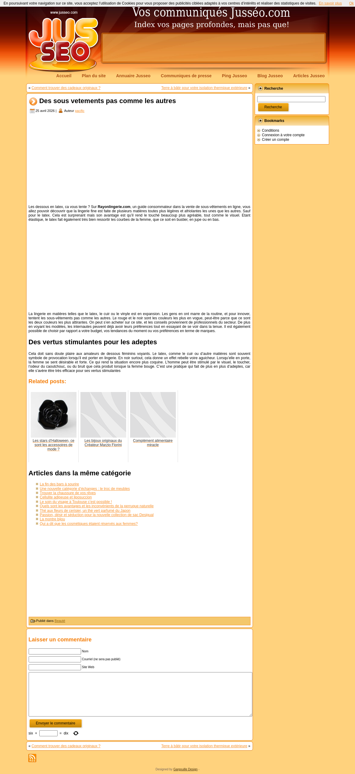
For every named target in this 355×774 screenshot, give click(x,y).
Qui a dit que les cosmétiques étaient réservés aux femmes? (89, 524)
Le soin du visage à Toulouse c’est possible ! (76, 502)
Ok (351, 3)
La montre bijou (52, 519)
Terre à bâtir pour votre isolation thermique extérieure (204, 88)
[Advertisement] (214, 47)
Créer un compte (275, 139)
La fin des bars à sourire (59, 484)
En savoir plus (330, 3)
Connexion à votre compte (283, 135)
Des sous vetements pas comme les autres (107, 101)
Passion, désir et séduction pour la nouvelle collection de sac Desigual (97, 515)
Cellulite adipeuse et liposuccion (66, 497)
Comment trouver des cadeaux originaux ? (66, 88)
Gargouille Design (185, 769)
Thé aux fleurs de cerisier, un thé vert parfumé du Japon (85, 510)
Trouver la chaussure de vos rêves (68, 493)
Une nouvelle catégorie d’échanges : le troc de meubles (85, 489)
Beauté (60, 621)
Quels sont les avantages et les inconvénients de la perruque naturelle (97, 506)
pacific (79, 111)
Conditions (270, 130)
